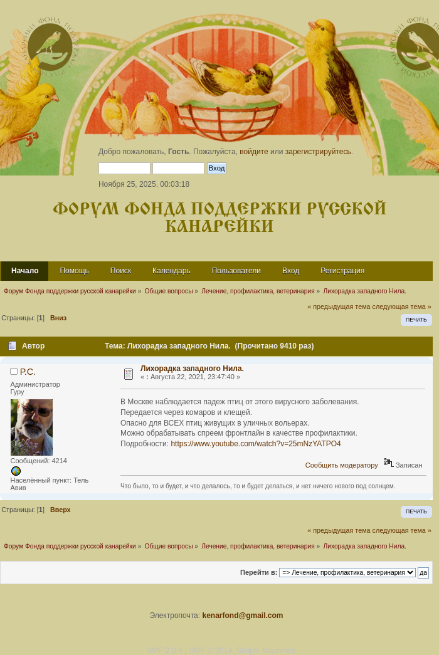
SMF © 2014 (210, 650)
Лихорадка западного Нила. (192, 368)
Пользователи (236, 270)
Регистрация (342, 270)
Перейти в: (258, 572)
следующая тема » (402, 306)
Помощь (74, 270)
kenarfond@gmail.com (242, 615)
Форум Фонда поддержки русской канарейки (220, 218)
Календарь (171, 270)
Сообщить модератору (341, 465)
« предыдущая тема (338, 306)
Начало (24, 270)
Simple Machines (265, 650)
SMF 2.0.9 (164, 650)
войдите (254, 151)
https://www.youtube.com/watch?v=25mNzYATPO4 (256, 443)
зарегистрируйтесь (318, 151)
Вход (290, 270)
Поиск (120, 270)
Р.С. (28, 372)
